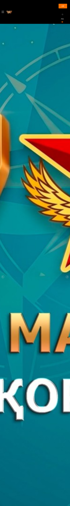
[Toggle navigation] (2, 12)
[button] (2, 276)
